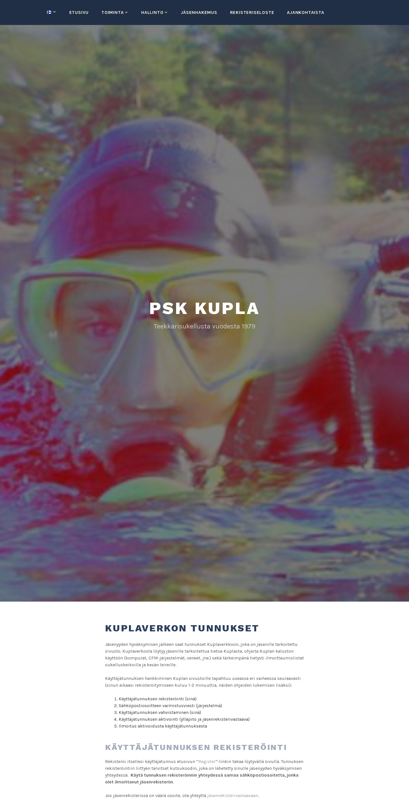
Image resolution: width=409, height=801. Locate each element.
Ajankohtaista (305, 12)
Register (207, 761)
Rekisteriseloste (252, 12)
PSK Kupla (204, 308)
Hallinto (152, 12)
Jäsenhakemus (199, 12)
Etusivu (79, 12)
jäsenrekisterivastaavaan (232, 795)
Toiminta (112, 12)
